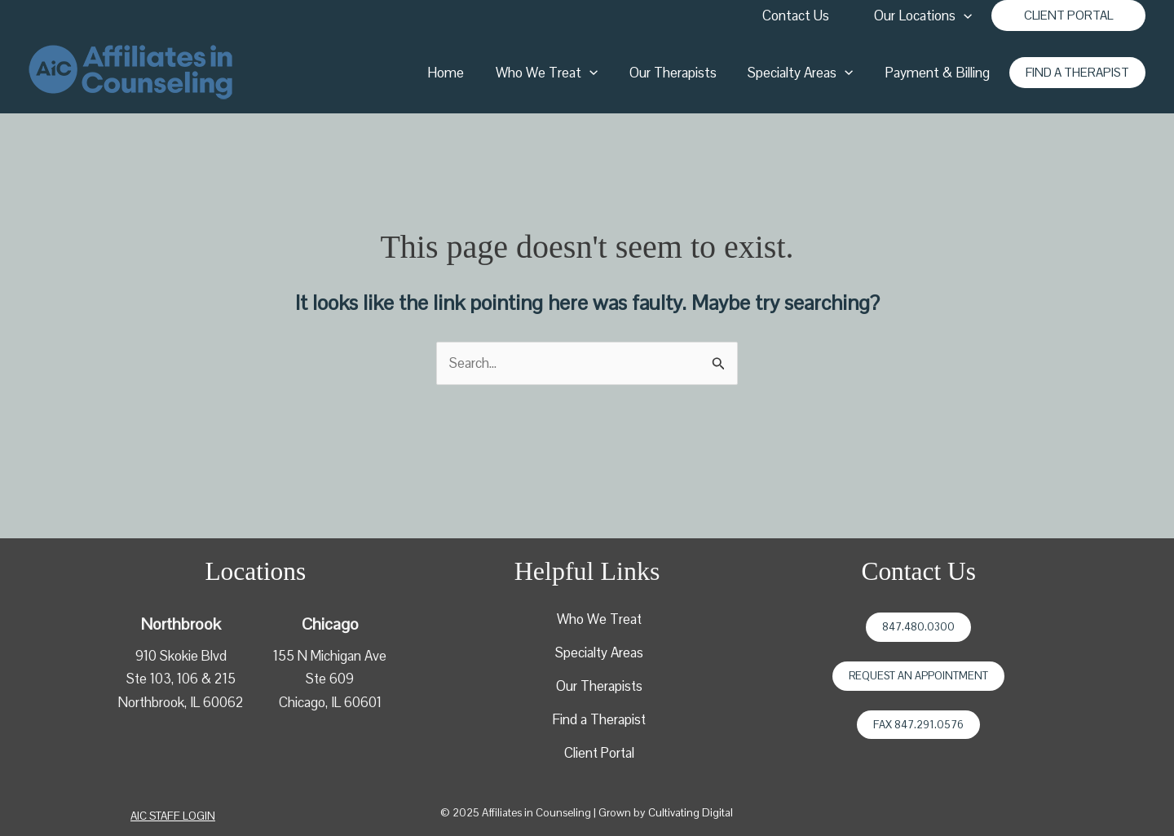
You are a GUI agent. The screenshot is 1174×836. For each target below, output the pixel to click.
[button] (1068, 15)
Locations (255, 571)
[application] (965, 15)
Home (462, 73)
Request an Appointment (918, 676)
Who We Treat (560, 72)
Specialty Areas (805, 72)
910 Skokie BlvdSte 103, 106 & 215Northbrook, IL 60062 (181, 678)
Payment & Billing (938, 73)
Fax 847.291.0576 (918, 725)
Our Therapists (682, 73)
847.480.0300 (918, 627)
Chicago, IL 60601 (330, 701)
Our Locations (924, 15)
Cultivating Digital (690, 813)
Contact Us (799, 15)
